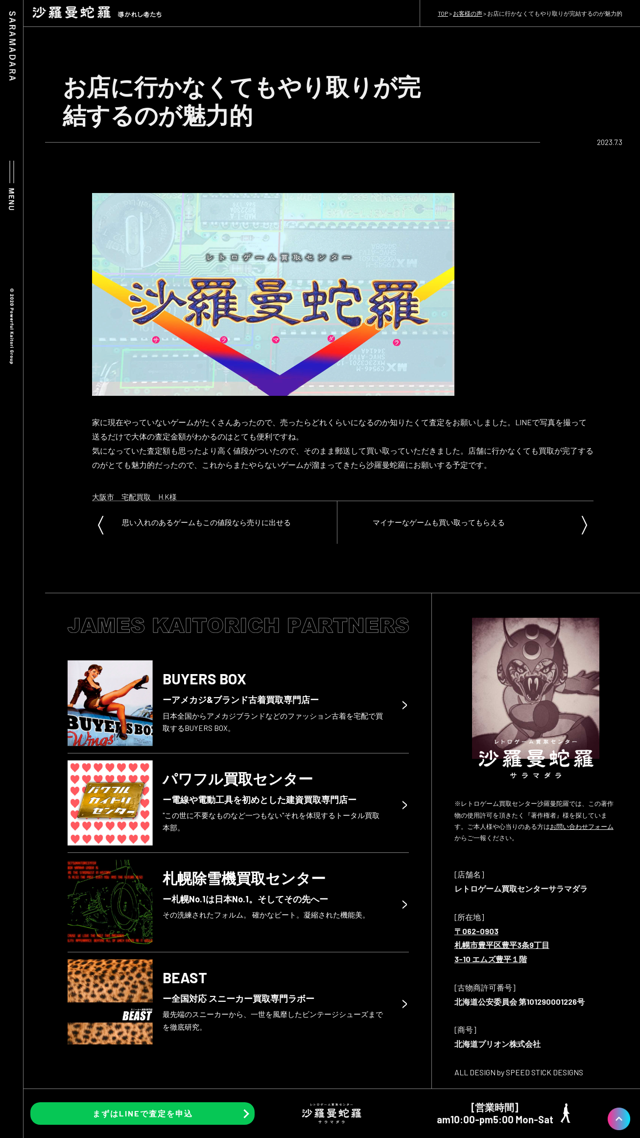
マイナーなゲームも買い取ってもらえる (439, 522)
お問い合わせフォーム (582, 826)
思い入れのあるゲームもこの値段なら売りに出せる (206, 522)
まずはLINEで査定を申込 (143, 1113)
